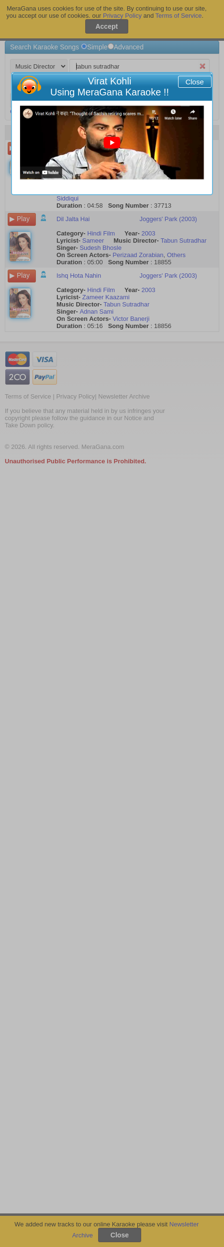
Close (194, 82)
